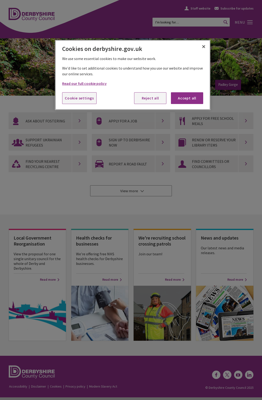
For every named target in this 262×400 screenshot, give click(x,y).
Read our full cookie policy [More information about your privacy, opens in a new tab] (84, 83)
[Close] (203, 46)
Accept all (187, 98)
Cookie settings (79, 98)
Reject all (150, 98)
